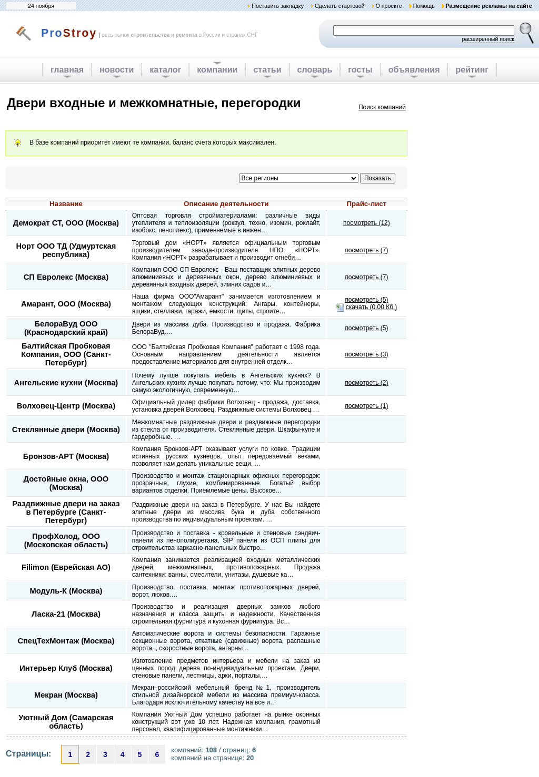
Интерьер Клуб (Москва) (65, 668)
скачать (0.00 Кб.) (371, 307)
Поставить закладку (278, 6)
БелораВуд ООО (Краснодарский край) (66, 328)
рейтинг (471, 69)
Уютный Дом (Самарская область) (65, 721)
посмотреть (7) (366, 250)
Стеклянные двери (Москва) (66, 429)
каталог (165, 69)
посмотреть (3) (366, 354)
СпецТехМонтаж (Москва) (65, 641)
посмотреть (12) (366, 223)
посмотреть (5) (366, 299)
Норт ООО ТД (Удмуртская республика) (66, 250)
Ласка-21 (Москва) (66, 614)
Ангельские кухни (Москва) (66, 383)
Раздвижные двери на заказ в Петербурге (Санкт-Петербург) (65, 512)
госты (360, 69)
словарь (315, 69)
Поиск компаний (382, 107)
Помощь (424, 6)
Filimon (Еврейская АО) (66, 567)
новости (116, 69)
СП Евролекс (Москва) (66, 277)
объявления (414, 69)
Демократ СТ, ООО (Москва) (66, 223)
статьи (267, 69)
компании (217, 69)
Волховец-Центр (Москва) (66, 406)
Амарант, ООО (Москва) (66, 304)
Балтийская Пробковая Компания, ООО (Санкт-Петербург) (66, 354)
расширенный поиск (488, 39)
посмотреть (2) (366, 382)
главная (67, 69)
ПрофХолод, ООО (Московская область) (66, 540)
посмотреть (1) (366, 406)
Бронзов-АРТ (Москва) (66, 456)
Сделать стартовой (340, 6)
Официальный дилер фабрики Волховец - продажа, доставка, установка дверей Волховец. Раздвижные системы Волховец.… (226, 405)
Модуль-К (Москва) (65, 591)
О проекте (388, 6)
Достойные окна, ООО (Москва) (66, 483)
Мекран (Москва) (66, 695)
